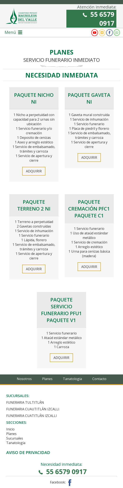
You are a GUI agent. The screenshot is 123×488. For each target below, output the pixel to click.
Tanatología (72, 379)
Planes (47, 379)
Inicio (10, 429)
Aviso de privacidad (28, 452)
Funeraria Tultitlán (25, 402)
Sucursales (14, 438)
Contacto (99, 379)
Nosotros (24, 379)
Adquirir (34, 171)
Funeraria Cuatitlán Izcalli (31, 415)
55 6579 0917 (98, 19)
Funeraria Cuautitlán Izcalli (32, 409)
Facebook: (61, 482)
